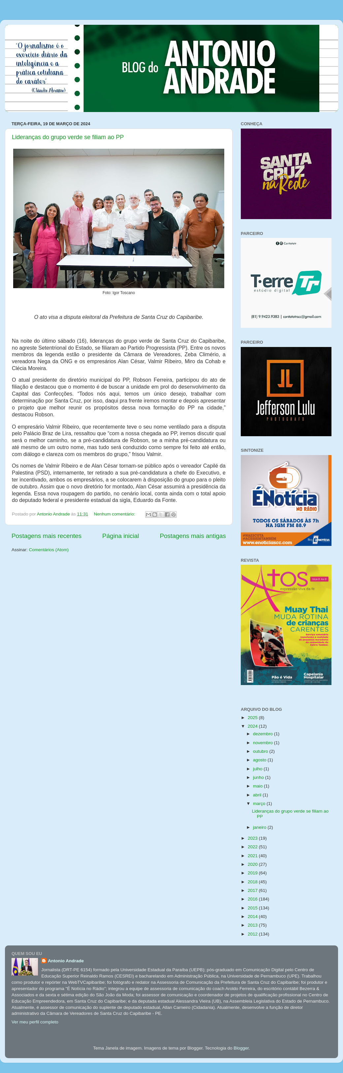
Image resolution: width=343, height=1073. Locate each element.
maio (258, 786)
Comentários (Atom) (49, 549)
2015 (253, 907)
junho (259, 777)
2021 (253, 855)
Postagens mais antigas (193, 535)
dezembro (263, 733)
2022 (253, 846)
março (259, 803)
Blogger (241, 1048)
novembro (263, 742)
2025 (253, 717)
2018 (253, 881)
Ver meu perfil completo (35, 1021)
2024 (253, 726)
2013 (253, 925)
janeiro (260, 827)
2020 (253, 864)
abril (258, 794)
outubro (261, 751)
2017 (253, 890)
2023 (253, 838)
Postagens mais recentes (46, 535)
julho (258, 768)
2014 (253, 916)
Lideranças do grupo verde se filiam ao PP (68, 137)
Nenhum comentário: (115, 514)
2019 (253, 872)
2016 (253, 899)
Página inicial (120, 535)
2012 (253, 934)
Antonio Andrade (66, 960)
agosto (260, 759)
